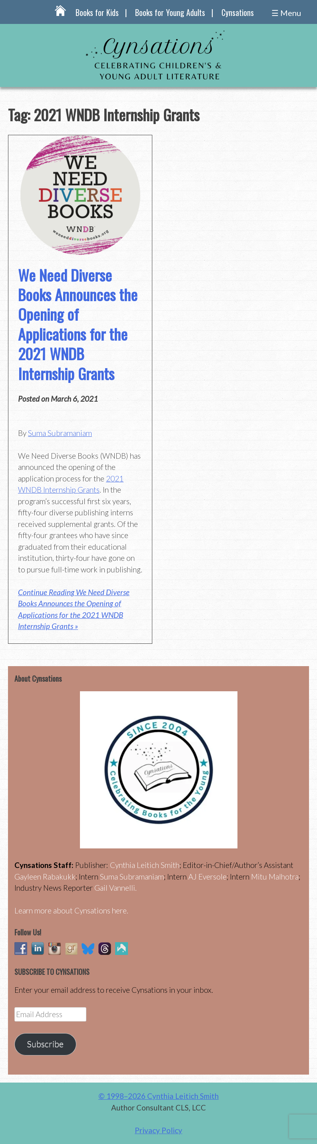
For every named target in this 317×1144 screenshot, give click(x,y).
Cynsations (237, 12)
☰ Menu (286, 13)
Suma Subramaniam (60, 433)
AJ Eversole (207, 876)
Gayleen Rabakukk (45, 876)
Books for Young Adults (170, 12)
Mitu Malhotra (275, 876)
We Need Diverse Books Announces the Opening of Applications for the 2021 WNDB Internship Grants (78, 324)
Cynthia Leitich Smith (144, 865)
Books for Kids (97, 12)
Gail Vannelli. (115, 887)
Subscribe (45, 1044)
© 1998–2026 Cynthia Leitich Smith (158, 1096)
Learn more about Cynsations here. (71, 910)
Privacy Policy (158, 1130)
